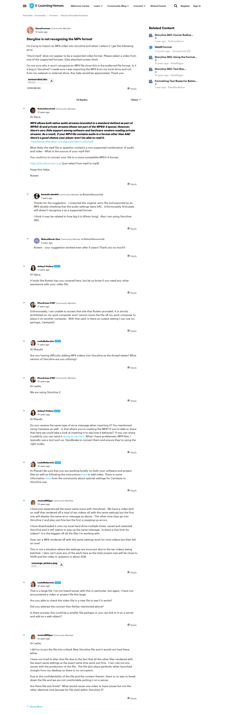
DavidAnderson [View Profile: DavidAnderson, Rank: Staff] (176, 87)
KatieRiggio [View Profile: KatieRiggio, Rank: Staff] (177, 63)
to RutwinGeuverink (91, 194)
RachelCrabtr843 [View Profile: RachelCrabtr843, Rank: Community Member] (50, 194)
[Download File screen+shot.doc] (51, 80)
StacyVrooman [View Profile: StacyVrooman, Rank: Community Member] (42, 28)
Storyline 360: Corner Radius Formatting (173, 35)
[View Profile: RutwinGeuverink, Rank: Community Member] (33, 110)
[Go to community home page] (46, 6)
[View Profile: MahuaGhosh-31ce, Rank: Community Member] (37, 241)
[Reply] (132, 88)
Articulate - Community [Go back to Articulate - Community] (34, 15)
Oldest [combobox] (136, 99)
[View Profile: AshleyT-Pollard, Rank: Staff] (33, 268)
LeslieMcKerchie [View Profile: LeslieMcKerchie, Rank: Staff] (45, 341)
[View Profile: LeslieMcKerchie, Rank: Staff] (33, 343)
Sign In (197, 5)
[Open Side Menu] (24, 6)
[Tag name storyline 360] (34, 88)
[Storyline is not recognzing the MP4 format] (43, 112)
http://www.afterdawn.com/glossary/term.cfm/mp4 (62, 141)
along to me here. (74, 436)
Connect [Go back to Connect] (53, 15)
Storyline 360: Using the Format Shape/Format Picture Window (175, 57)
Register (185, 5)
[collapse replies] (24, 108)
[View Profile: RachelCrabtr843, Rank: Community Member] (37, 196)
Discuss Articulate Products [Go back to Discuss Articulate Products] (74, 15)
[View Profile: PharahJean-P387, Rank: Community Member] (33, 305)
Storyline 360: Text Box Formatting (169, 69)
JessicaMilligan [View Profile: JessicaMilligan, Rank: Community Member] (45, 500)
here (84, 474)
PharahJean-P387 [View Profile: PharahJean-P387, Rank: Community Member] (46, 303)
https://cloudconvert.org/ (45, 163)
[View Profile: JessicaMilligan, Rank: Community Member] (33, 502)
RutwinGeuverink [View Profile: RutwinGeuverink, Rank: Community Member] (46, 108)
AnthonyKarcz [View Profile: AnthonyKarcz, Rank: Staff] (176, 41)
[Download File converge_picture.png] (61, 564)
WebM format (163, 47)
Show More (34, 706)
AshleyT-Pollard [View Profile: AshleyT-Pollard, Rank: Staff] (45, 266)
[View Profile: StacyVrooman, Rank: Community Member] (30, 30)
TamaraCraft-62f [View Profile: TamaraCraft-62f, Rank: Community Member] (181, 51)
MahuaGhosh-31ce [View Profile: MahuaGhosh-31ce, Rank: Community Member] (50, 239)
